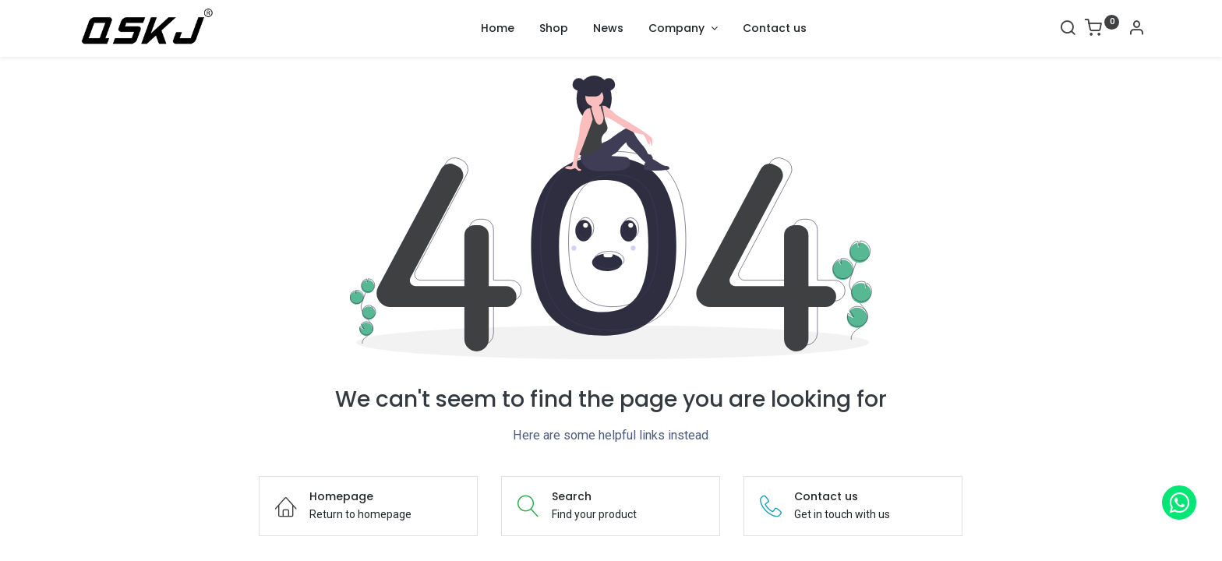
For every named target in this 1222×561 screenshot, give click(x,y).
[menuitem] (497, 29)
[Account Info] (1136, 29)
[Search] (1067, 29)
